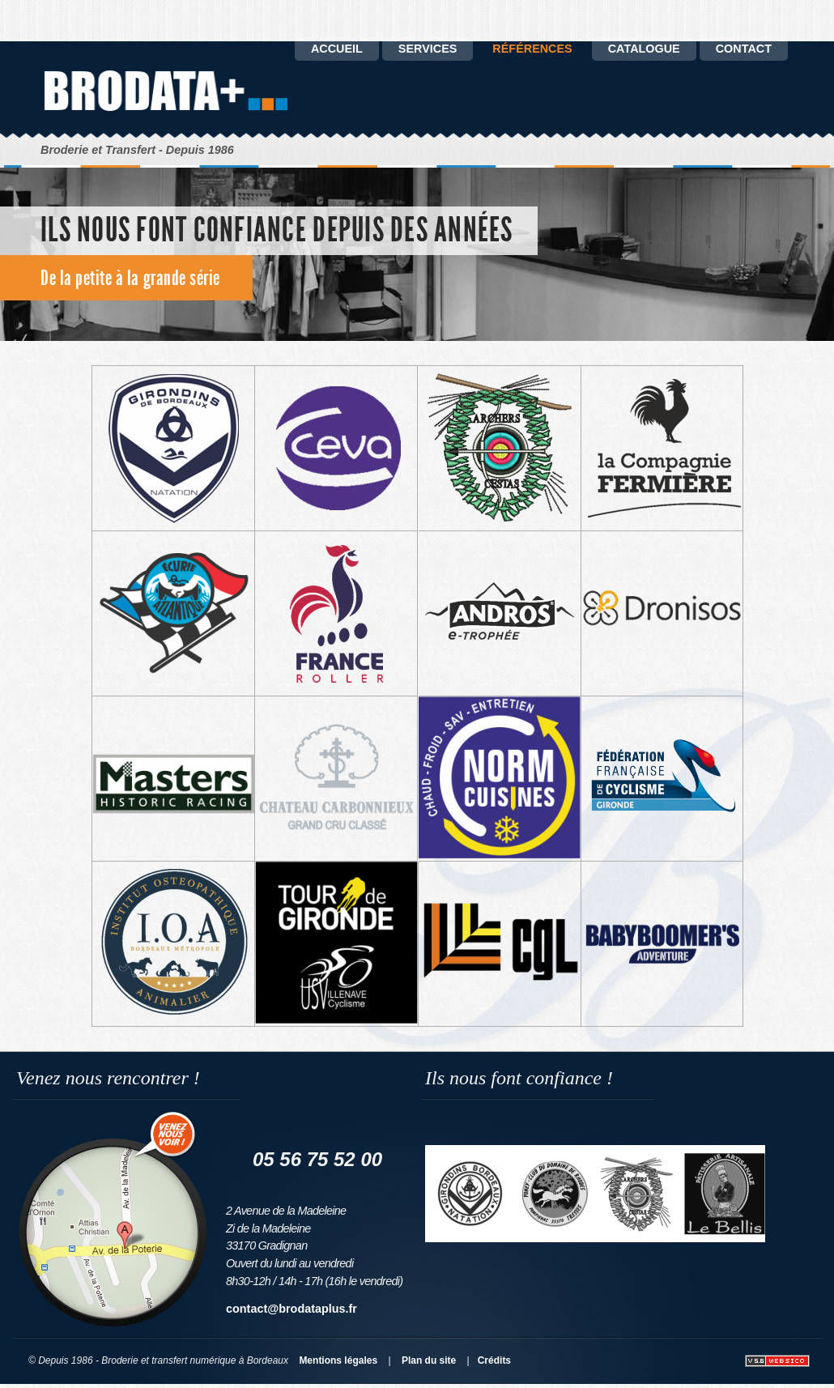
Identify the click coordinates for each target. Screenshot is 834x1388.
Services (427, 48)
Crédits (494, 1360)
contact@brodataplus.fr (291, 1308)
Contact (744, 48)
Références (532, 48)
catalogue (644, 48)
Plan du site (429, 1360)
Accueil (337, 48)
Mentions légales (338, 1360)
